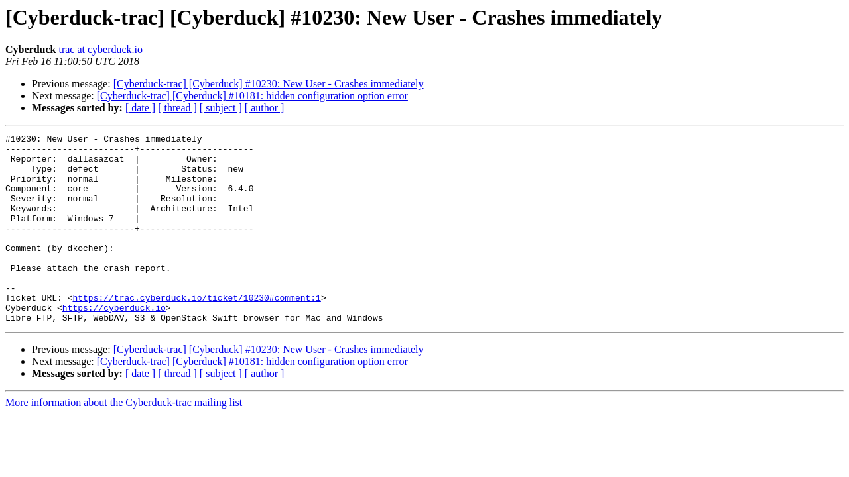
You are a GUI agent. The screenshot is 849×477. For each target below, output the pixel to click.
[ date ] (140, 107)
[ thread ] (177, 107)
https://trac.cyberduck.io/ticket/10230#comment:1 (196, 331)
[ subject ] (221, 107)
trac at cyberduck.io (100, 49)
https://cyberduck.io (114, 343)
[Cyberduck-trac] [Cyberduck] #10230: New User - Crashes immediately (268, 83)
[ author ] (265, 107)
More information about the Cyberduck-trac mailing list (123, 440)
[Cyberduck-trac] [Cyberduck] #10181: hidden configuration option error (252, 95)
